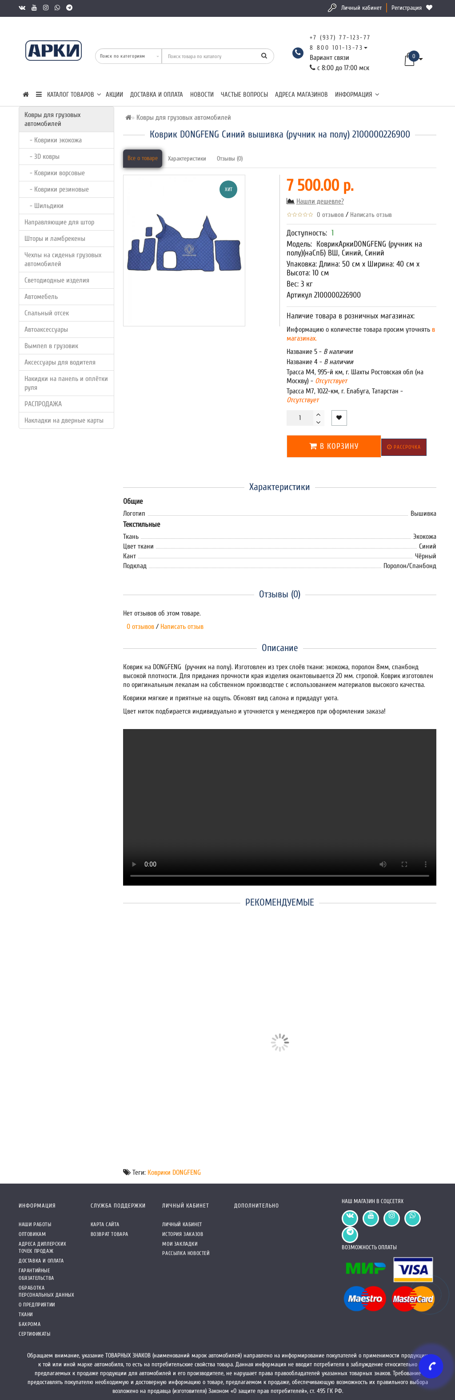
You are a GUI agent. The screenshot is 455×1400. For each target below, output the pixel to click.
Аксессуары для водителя (60, 362)
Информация (357, 94)
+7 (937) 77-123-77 (340, 37)
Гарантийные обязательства (36, 1274)
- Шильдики (44, 206)
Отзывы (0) (230, 158)
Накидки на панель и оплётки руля (66, 383)
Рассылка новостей (185, 1253)
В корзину (334, 446)
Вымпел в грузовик (51, 346)
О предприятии (37, 1305)
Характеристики (187, 158)
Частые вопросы (244, 94)
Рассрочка (404, 447)
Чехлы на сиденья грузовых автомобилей (62, 259)
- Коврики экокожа (53, 140)
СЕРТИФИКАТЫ (35, 1334)
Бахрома (29, 1324)
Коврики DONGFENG (174, 1172)
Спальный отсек (46, 313)
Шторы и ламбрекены (54, 239)
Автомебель (41, 297)
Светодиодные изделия (56, 280)
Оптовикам (32, 1234)
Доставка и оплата (156, 94)
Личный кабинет (361, 8)
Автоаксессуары (46, 329)
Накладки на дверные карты (64, 420)
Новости (202, 94)
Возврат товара (109, 1234)
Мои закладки (179, 1244)
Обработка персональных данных (46, 1291)
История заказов (182, 1234)
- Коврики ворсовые (54, 173)
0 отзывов (328, 215)
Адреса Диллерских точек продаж (42, 1248)
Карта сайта (105, 1224)
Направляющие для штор (59, 222)
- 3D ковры (42, 157)
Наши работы (35, 1224)
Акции (114, 94)
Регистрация (406, 8)
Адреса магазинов (301, 94)
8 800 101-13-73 (336, 47)
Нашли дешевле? (320, 201)
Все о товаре (143, 158)
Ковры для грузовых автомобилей (52, 119)
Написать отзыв (371, 215)
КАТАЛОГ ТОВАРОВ (68, 94)
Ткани (26, 1314)
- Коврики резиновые (56, 189)
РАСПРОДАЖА (43, 404)
